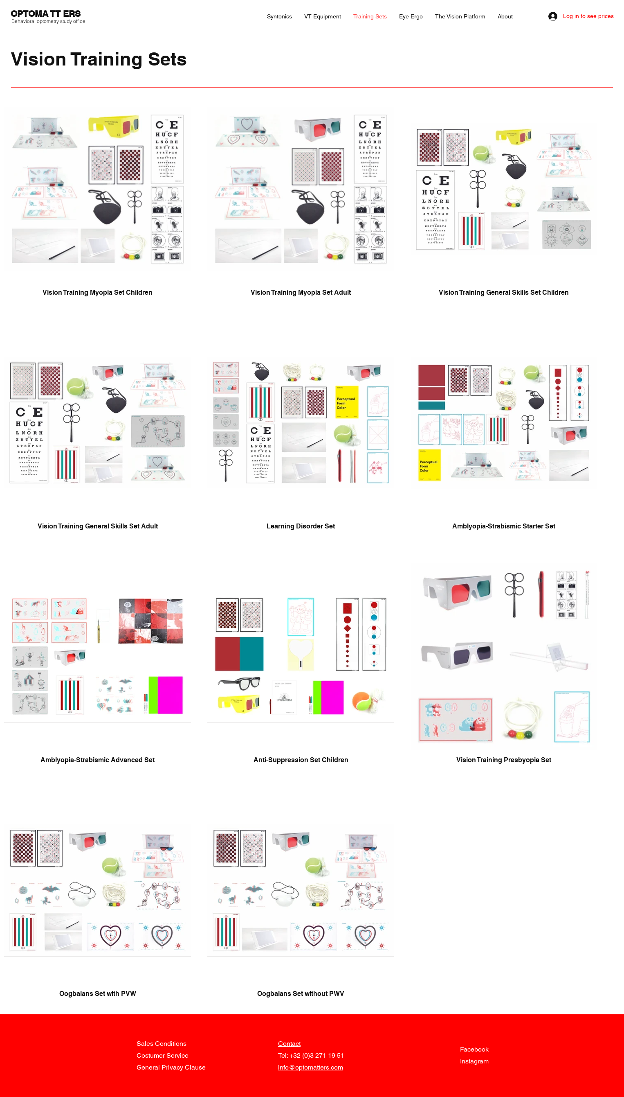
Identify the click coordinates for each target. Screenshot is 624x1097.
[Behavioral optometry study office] (48, 21)
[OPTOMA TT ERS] (48, 14)
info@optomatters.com (310, 1067)
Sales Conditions (161, 1043)
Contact (289, 1043)
